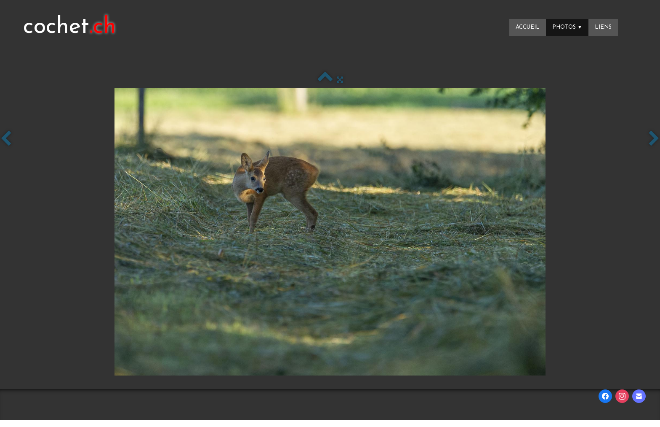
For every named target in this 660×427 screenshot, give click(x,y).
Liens (603, 27)
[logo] (69, 27)
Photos (567, 27)
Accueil (528, 27)
